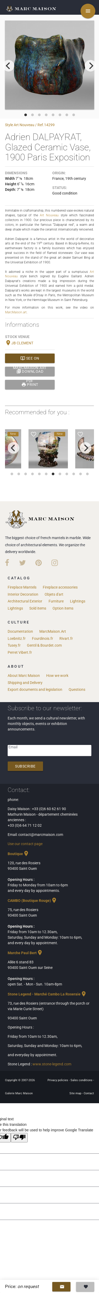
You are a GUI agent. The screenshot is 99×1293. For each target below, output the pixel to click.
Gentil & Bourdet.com (44, 645)
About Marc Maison (24, 675)
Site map (75, 1093)
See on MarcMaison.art (30, 358)
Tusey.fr (14, 645)
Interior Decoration (23, 594)
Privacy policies (58, 1080)
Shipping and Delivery (25, 683)
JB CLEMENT (19, 343)
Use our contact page (25, 844)
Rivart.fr (66, 638)
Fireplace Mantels (22, 587)
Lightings (77, 601)
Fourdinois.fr (42, 638)
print (29, 384)
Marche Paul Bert (25, 953)
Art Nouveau (49, 215)
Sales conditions (81, 1080)
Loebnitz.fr (17, 638)
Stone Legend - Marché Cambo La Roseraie (47, 994)
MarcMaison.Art (52, 631)
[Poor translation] (19, 1137)
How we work (57, 675)
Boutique (18, 854)
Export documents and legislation (35, 689)
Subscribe (25, 766)
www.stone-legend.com (51, 1064)
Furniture (56, 601)
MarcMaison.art (16, 312)
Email (12, 747)
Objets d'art (54, 594)
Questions (77, 689)
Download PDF (30, 371)
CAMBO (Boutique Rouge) (32, 900)
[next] (90, 65)
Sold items (37, 608)
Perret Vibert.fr (20, 652)
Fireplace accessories (60, 587)
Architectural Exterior (25, 601)
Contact (89, 1093)
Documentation (20, 631)
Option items (63, 608)
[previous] (8, 65)
